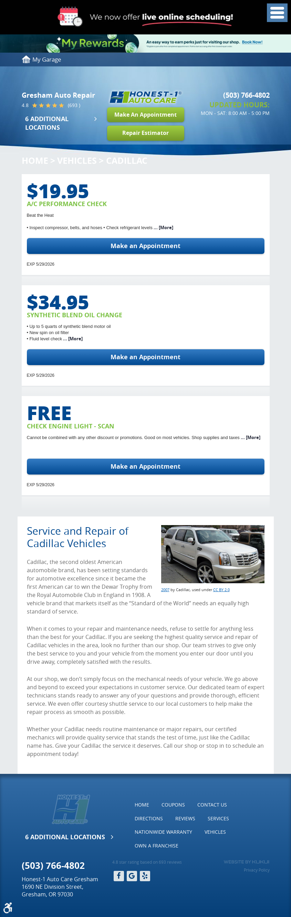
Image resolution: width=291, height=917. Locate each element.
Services (218, 818)
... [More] (163, 227)
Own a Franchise (156, 845)
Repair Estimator (145, 133)
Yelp (145, 876)
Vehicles (77, 160)
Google (132, 876)
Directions (149, 818)
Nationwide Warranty (163, 832)
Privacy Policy (257, 870)
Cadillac (126, 160)
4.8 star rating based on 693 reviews (147, 862)
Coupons (173, 804)
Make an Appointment (145, 246)
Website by (246, 862)
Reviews (185, 818)
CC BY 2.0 (221, 589)
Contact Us (212, 804)
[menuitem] (141, 805)
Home (35, 160)
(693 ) (74, 105)
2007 (165, 589)
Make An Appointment (145, 114)
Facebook (119, 876)
